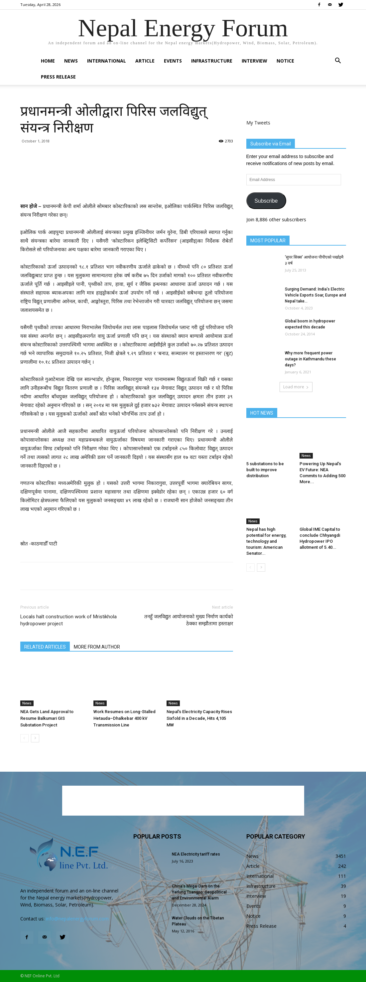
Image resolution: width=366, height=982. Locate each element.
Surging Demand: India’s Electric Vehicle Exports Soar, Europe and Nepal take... (315, 295)
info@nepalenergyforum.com (77, 918)
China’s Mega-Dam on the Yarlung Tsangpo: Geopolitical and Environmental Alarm (199, 892)
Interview (254, 61)
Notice (285, 61)
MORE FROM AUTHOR (97, 647)
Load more (296, 387)
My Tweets (258, 122)
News (71, 61)
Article (145, 61)
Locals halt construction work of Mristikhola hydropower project (68, 620)
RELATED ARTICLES (45, 647)
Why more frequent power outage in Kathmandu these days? (310, 359)
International (106, 61)
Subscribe (266, 201)
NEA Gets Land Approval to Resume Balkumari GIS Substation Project (46, 718)
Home (48, 61)
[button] (338, 61)
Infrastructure (211, 61)
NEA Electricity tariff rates (196, 854)
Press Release (58, 77)
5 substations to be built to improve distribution (265, 469)
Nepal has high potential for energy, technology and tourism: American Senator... (266, 541)
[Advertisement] (126, 185)
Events (173, 61)
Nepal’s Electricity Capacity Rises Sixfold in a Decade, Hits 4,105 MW (199, 718)
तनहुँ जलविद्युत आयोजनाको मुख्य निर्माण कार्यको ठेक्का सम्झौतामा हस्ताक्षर (188, 620)
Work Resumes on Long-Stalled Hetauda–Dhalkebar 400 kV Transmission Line (124, 718)
